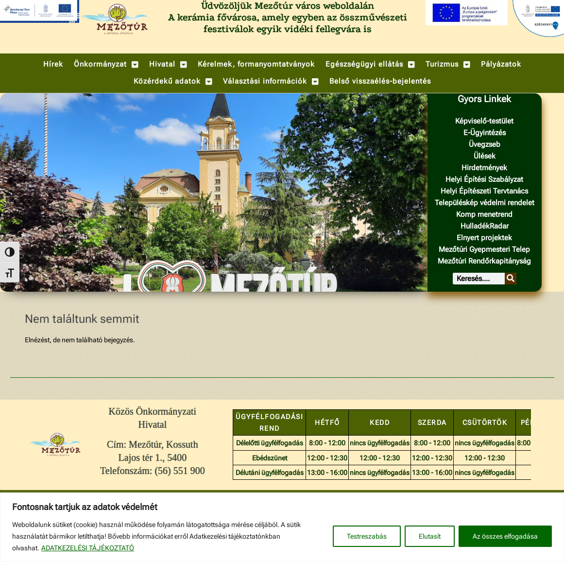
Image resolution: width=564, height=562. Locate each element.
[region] (282, 527)
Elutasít (430, 536)
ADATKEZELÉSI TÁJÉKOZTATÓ (87, 548)
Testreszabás (367, 536)
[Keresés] (510, 278)
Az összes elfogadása (505, 536)
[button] (106, 64)
